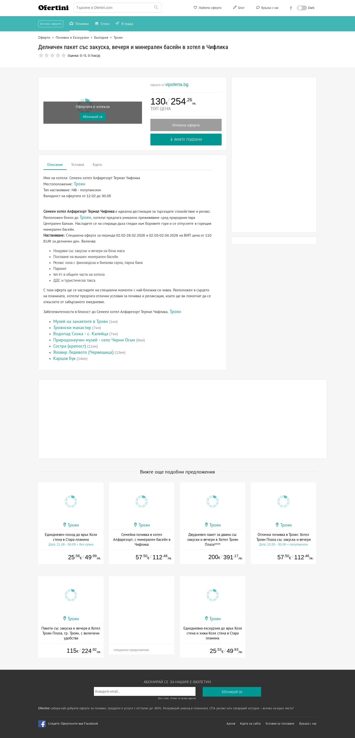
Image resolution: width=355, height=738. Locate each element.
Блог (238, 8)
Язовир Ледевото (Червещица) (83, 352)
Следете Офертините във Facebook (73, 723)
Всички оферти (50, 24)
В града (124, 24)
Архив (231, 723)
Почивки (79, 24)
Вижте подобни (186, 139)
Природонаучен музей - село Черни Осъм (94, 339)
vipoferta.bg (176, 84)
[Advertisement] (274, 155)
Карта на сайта (250, 723)
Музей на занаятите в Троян (80, 321)
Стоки (102, 24)
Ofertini (53, 7)
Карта (97, 164)
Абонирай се (93, 117)
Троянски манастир (72, 327)
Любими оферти (207, 8)
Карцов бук (64, 358)
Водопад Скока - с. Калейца (80, 333)
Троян (85, 217)
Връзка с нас (267, 8)
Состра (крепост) (69, 346)
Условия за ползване (280, 723)
